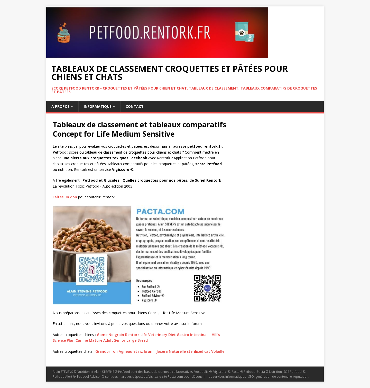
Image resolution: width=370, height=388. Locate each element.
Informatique (98, 106)
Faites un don (65, 197)
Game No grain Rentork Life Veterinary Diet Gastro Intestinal (152, 334)
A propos (60, 106)
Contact (135, 106)
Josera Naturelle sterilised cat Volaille (190, 351)
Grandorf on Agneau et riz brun (123, 351)
